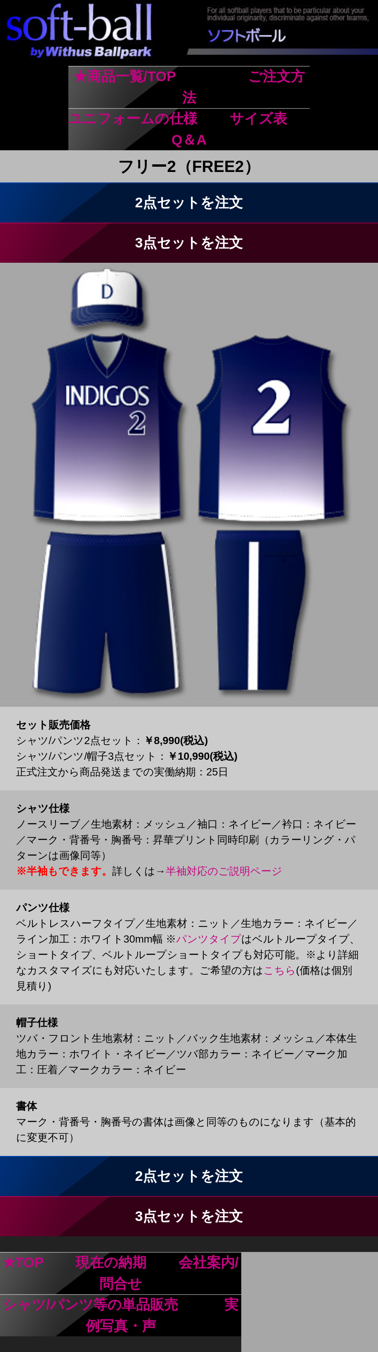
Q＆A (189, 139)
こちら (279, 970)
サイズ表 (258, 118)
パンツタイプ (208, 939)
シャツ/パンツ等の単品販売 (91, 1304)
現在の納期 (111, 1262)
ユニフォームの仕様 (132, 118)
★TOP (23, 1262)
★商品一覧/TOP (124, 76)
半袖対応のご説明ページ (224, 871)
